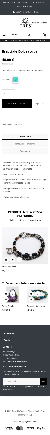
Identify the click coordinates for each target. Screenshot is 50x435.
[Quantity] (8, 94)
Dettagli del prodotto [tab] (25, 144)
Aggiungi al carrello (17, 103)
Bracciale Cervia (9, 266)
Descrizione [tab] (25, 136)
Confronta (25, 22)
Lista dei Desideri (39, 22)
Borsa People (11, 306)
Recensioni (25, 151)
